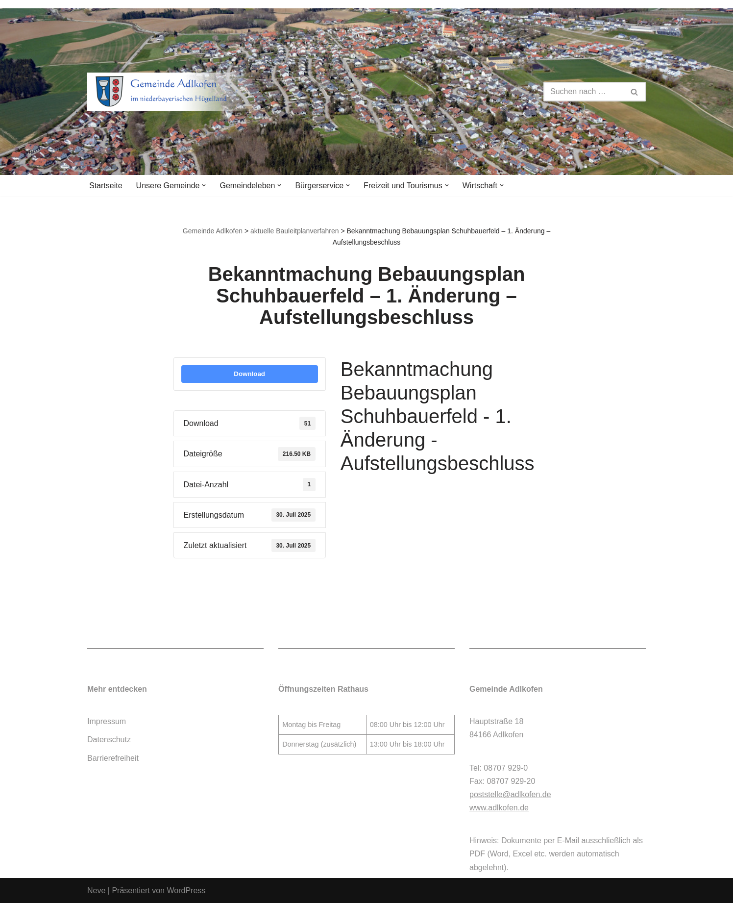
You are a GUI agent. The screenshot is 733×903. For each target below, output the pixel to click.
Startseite (105, 185)
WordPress (186, 890)
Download (249, 373)
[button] (204, 185)
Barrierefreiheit (113, 758)
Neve (96, 890)
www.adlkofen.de (499, 807)
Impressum (106, 721)
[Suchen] (583, 91)
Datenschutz (109, 739)
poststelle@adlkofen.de (510, 794)
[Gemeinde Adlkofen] (173, 92)
